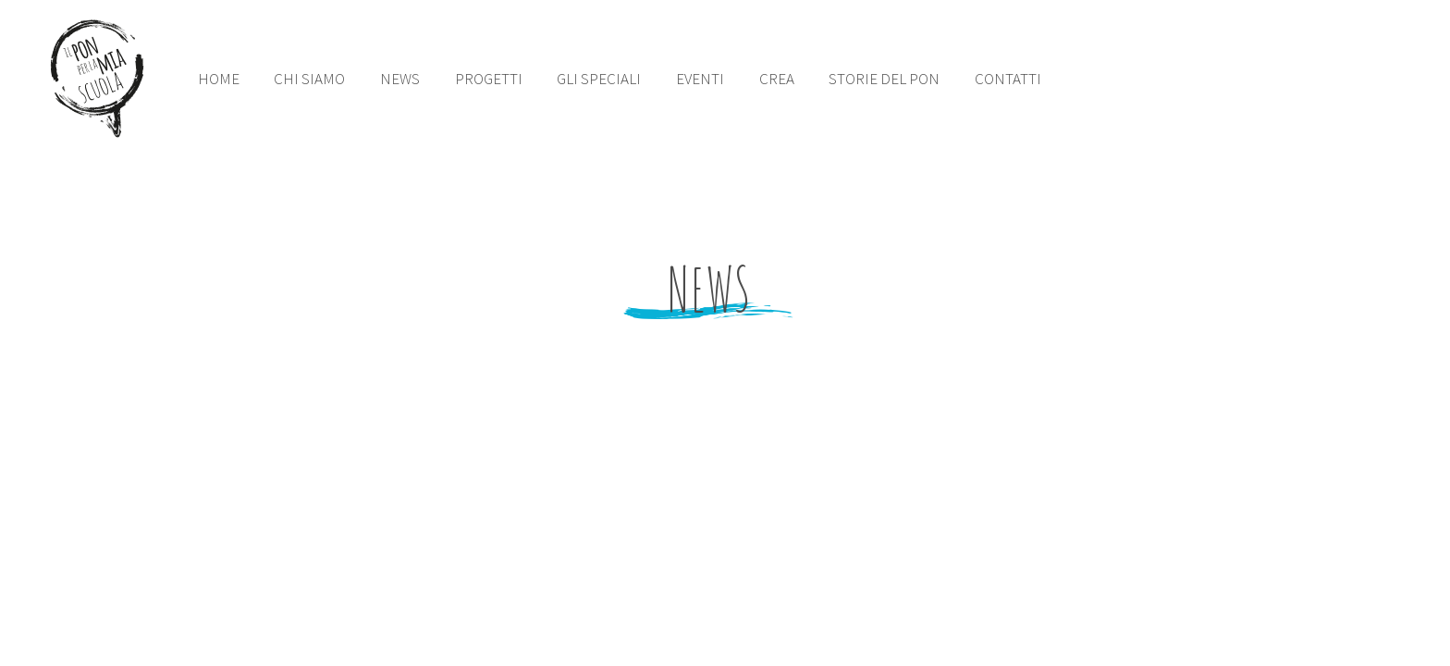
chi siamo (309, 78)
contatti (1008, 78)
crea (776, 78)
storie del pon (884, 78)
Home (219, 78)
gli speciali (599, 78)
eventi (700, 78)
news (400, 78)
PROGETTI (488, 78)
